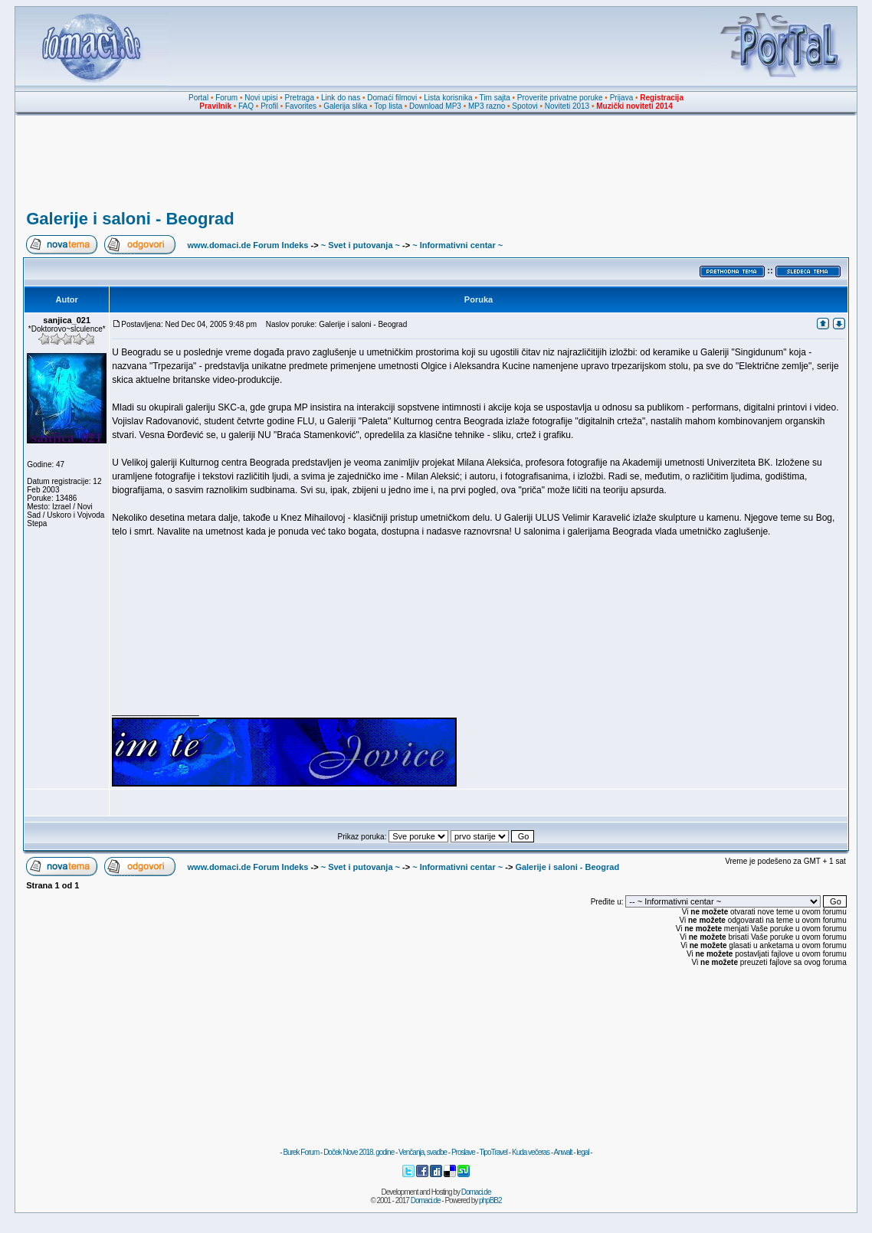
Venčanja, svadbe (422, 1152)
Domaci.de (476, 1192)
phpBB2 (490, 1200)
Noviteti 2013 (567, 106)
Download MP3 (435, 106)
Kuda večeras (530, 1152)
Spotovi (524, 106)
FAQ (246, 106)
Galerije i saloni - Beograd (130, 218)
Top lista (388, 106)
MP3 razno (486, 106)
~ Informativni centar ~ (457, 245)
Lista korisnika (448, 97)
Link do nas (340, 97)
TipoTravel (494, 1152)
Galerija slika (345, 106)
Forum (226, 97)
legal (582, 1152)
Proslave (463, 1152)
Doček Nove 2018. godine (358, 1152)
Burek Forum (301, 1152)
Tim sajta (495, 97)
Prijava (622, 97)
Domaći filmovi (392, 97)
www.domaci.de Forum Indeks (248, 245)
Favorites (300, 106)
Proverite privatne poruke (560, 97)
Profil (269, 106)
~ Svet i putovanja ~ (360, 245)
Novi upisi (260, 97)
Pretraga (299, 97)
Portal (198, 97)
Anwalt (562, 1152)
